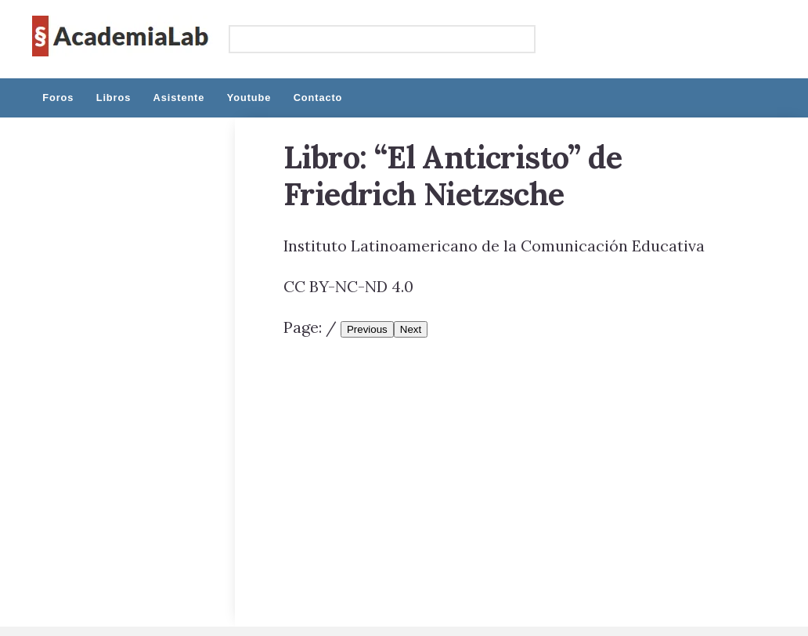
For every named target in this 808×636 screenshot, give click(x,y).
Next (410, 329)
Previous (367, 329)
